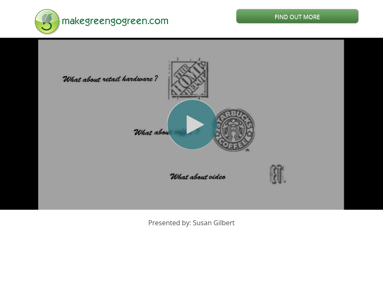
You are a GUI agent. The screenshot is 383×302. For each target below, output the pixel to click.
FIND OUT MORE (297, 17)
